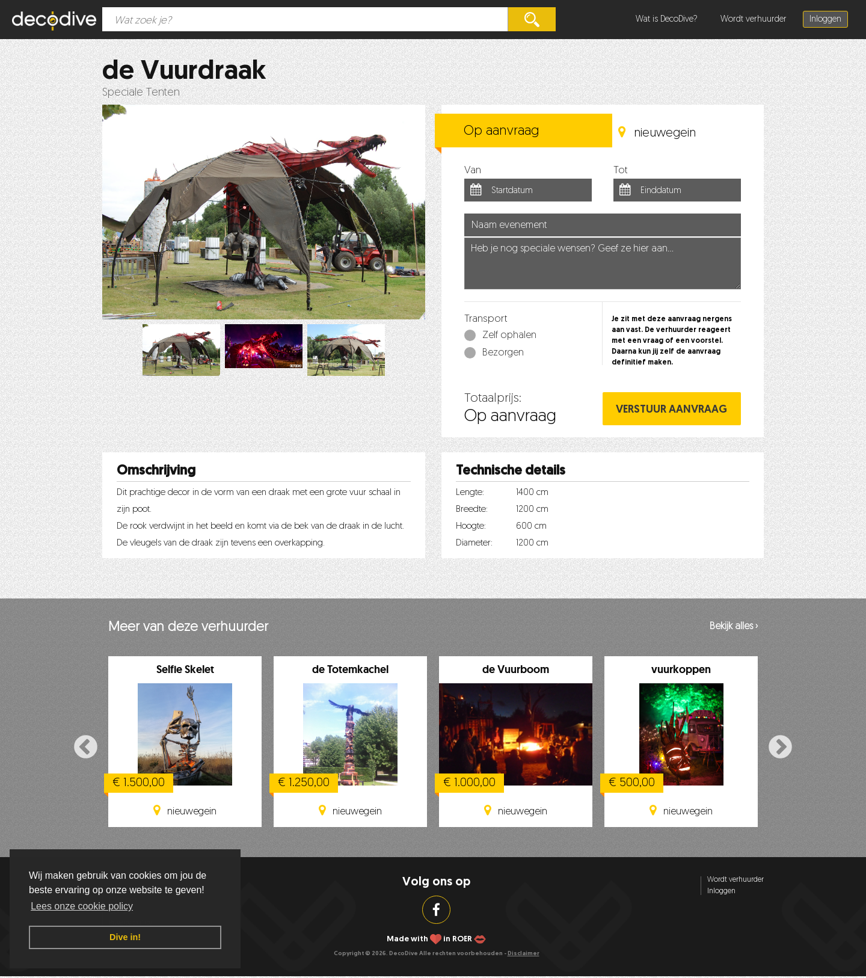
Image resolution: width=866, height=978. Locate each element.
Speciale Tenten (141, 93)
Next (780, 747)
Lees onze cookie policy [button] (82, 906)
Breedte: (472, 509)
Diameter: (474, 543)
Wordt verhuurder (753, 19)
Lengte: (470, 492)
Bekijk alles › (734, 627)
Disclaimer (523, 953)
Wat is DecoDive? (667, 19)
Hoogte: (471, 526)
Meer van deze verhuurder (188, 628)
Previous (85, 747)
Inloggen (825, 19)
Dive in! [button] (125, 937)
